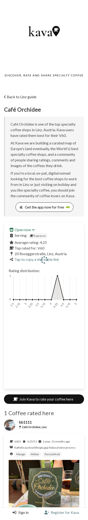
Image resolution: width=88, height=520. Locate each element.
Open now (25, 229)
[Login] (19, 512)
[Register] (62, 512)
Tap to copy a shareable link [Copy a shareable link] (37, 259)
